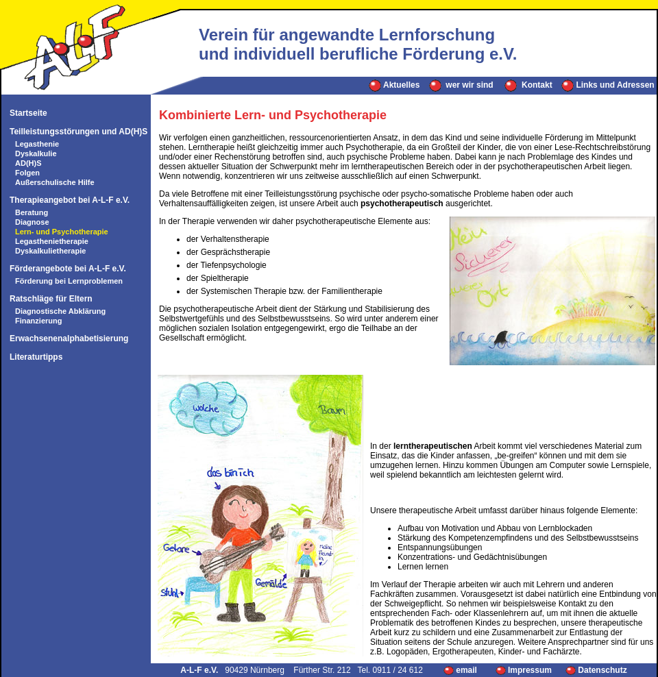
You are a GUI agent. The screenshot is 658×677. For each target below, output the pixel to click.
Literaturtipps (36, 357)
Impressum (524, 670)
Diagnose (32, 222)
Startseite (28, 113)
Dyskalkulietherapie (50, 251)
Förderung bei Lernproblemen (69, 281)
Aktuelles (394, 85)
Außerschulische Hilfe (55, 182)
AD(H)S (28, 163)
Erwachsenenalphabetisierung (69, 338)
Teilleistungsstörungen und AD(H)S (78, 131)
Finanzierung (38, 321)
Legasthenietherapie (51, 241)
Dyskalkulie (36, 153)
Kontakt (528, 85)
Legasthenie (37, 144)
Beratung (31, 212)
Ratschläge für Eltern (51, 299)
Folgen (27, 173)
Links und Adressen (608, 85)
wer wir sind (461, 85)
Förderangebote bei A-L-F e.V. (68, 268)
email (461, 670)
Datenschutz (596, 670)
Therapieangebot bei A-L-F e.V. (70, 200)
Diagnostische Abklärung (60, 311)
